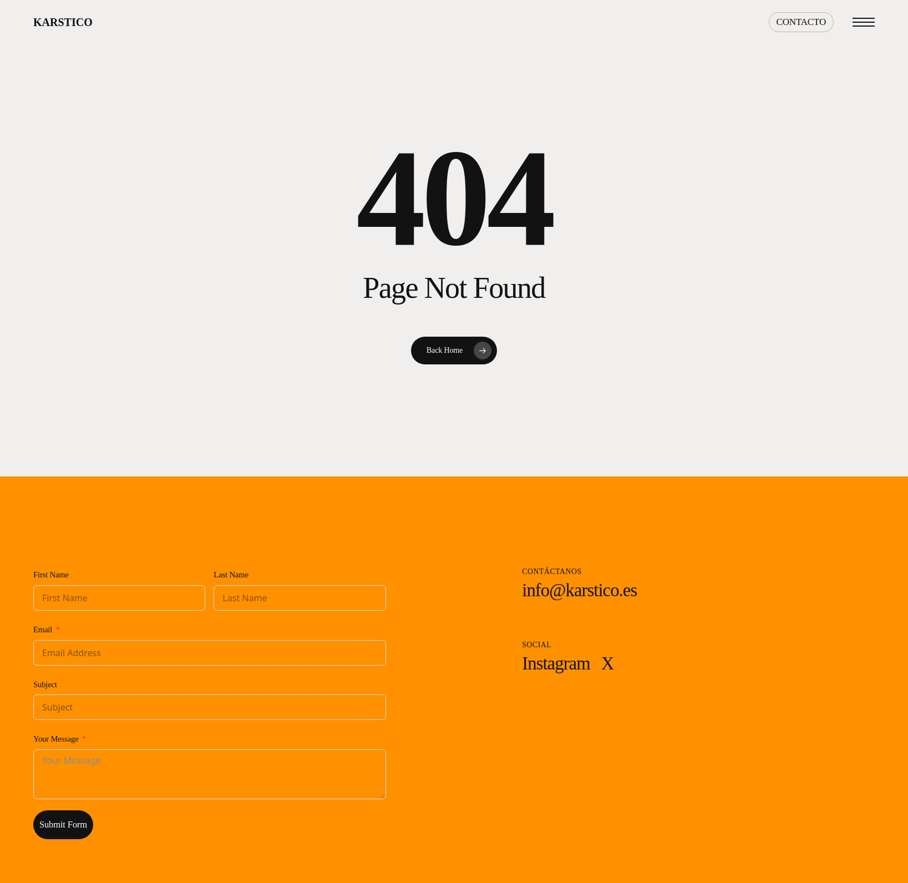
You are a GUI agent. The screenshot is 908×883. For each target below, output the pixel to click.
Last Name (231, 574)
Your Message (56, 738)
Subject (45, 684)
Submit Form (63, 824)
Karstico (63, 22)
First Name (51, 574)
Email (42, 629)
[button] (864, 22)
